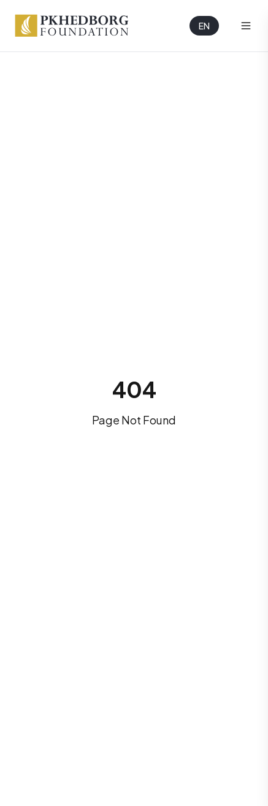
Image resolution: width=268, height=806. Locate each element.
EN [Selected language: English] (204, 25)
